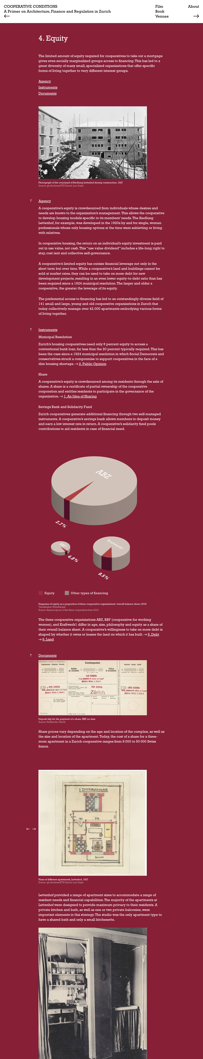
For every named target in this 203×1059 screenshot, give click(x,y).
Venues (162, 16)
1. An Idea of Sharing (80, 396)
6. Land (48, 639)
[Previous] (8, 16)
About (193, 6)
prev (28, 829)
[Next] (195, 16)
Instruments (47, 87)
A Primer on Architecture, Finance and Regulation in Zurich (57, 11)
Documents (47, 93)
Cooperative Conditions (30, 6)
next (34, 829)
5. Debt (153, 634)
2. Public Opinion (93, 364)
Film (159, 6)
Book (159, 11)
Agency (44, 81)
